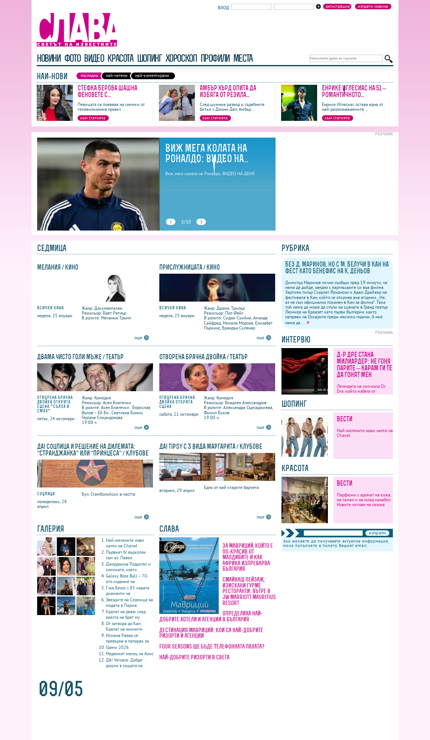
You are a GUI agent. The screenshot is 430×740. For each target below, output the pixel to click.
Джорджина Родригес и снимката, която (128, 566)
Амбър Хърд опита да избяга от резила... (228, 91)
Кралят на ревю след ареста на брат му (126, 614)
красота (120, 58)
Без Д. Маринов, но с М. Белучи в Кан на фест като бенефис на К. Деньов (337, 267)
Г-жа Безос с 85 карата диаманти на (127, 590)
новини (49, 58)
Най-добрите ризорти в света (194, 657)
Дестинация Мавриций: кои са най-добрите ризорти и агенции (211, 633)
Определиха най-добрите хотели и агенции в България (211, 616)
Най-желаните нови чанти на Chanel (125, 542)
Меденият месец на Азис (129, 653)
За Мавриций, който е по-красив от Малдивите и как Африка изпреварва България (247, 557)
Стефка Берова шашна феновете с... (107, 91)
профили (215, 58)
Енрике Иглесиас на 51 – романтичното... (354, 91)
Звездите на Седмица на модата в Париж (129, 602)
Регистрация (338, 6)
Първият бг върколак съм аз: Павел (126, 554)
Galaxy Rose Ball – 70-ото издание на (127, 578)
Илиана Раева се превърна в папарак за (127, 638)
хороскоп (181, 58)
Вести (344, 419)
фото (72, 58)
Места (243, 58)
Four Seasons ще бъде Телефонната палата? (211, 646)
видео (94, 58)
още (138, 337)
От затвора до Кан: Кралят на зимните (124, 626)
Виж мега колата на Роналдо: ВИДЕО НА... (206, 153)
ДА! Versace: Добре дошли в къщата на (124, 662)
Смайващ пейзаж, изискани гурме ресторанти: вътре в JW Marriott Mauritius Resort (249, 591)
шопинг (149, 58)
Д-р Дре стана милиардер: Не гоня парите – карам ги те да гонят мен (364, 364)
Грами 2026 (117, 647)
